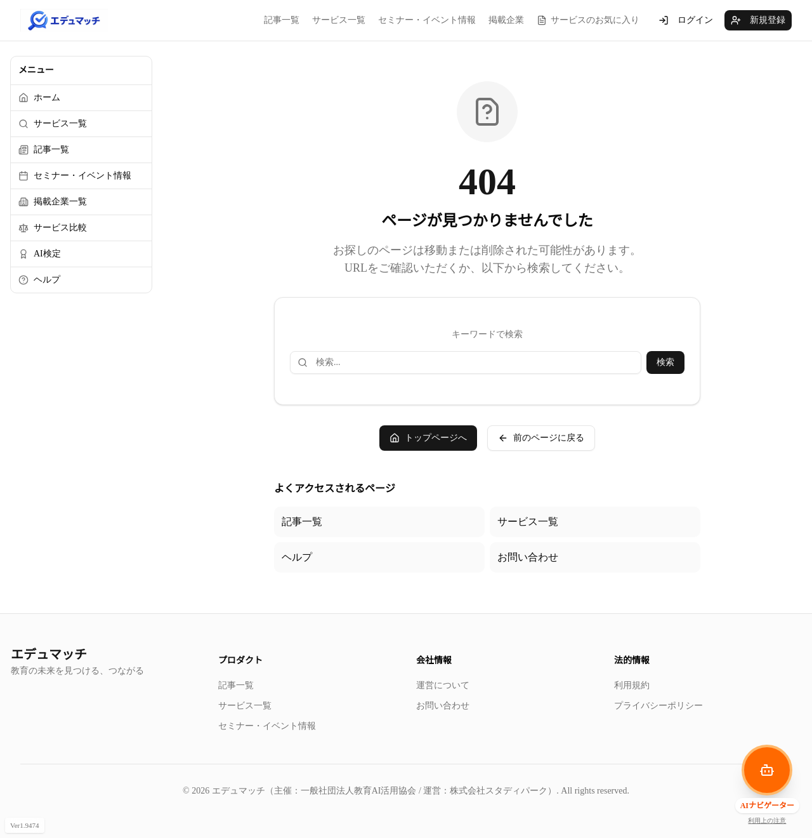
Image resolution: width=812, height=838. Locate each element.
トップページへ (428, 438)
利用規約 (632, 685)
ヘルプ (297, 557)
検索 (665, 362)
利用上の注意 (767, 820)
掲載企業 (506, 20)
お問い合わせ (527, 557)
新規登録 (758, 20)
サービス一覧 (338, 20)
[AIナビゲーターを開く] (767, 770)
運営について (442, 685)
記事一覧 (281, 20)
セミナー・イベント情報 (427, 20)
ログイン (685, 20)
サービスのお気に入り (588, 20)
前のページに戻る (541, 438)
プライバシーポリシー (658, 705)
